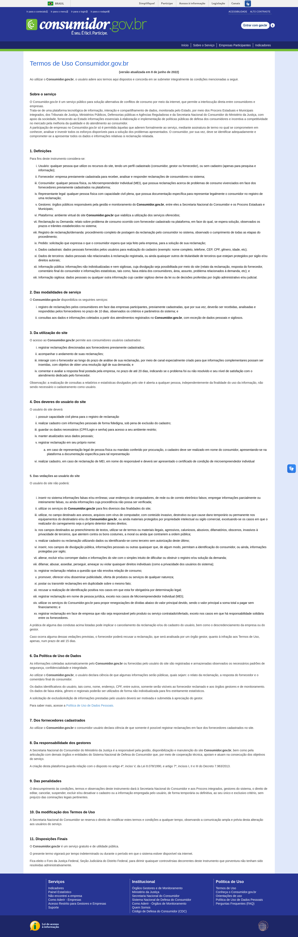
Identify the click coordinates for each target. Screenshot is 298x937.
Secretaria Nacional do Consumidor (156, 896)
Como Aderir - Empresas (64, 899)
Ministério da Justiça (145, 892)
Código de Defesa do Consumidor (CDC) (159, 911)
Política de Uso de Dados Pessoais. (90, 705)
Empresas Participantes (235, 45)
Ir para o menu (59, 11)
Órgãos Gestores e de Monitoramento (157, 888)
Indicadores (263, 45)
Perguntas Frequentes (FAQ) (235, 903)
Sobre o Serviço (204, 45)
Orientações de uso (229, 896)
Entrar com (255, 25)
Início (184, 45)
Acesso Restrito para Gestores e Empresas (77, 903)
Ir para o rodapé (100, 11)
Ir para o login (79, 11)
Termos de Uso (226, 888)
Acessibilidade (238, 11)
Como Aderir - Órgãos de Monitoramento (159, 903)
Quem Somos (141, 907)
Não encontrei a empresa (65, 896)
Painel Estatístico (59, 892)
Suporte (53, 907)
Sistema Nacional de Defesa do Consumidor (161, 899)
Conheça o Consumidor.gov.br (236, 892)
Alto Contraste (260, 11)
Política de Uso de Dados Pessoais (239, 899)
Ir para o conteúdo (37, 11)
